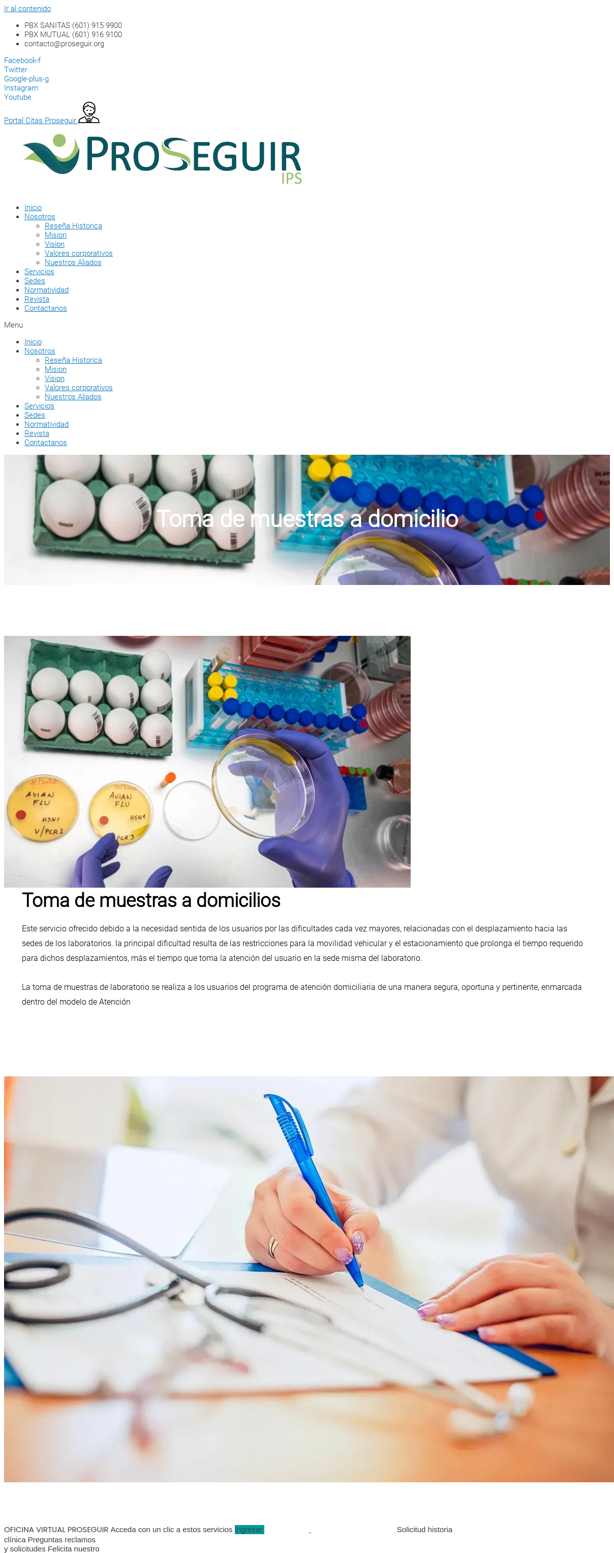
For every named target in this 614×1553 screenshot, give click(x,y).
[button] (294, 325)
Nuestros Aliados (73, 262)
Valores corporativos (79, 253)
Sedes (34, 280)
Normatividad (46, 290)
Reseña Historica (73, 225)
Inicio (33, 207)
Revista (36, 299)
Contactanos (45, 308)
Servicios (39, 271)
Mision (56, 235)
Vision (55, 244)
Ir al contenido (27, 8)
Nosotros (39, 216)
